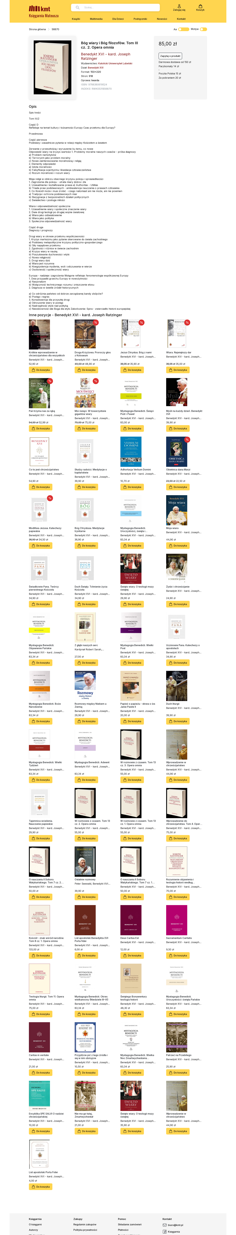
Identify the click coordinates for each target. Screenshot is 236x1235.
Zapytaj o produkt (170, 56)
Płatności (123, 1229)
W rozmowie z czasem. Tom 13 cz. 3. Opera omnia (138, 764)
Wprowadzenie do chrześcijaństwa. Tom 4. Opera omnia (183, 822)
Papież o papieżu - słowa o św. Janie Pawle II (137, 705)
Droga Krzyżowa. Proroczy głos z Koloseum (93, 354)
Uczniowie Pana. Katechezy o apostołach (183, 647)
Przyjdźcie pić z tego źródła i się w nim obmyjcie (91, 1057)
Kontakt (181, 18)
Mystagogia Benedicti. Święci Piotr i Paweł (137, 412)
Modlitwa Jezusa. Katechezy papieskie (45, 530)
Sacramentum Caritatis (179, 937)
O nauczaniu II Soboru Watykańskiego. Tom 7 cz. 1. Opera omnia (136, 881)
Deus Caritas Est (129, 937)
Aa (175, 29)
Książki (76, 18)
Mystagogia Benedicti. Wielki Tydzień (45, 764)
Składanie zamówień (130, 1224)
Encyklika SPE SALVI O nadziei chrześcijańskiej (46, 1115)
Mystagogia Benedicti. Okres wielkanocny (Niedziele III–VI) (91, 998)
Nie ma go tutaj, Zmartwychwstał (84, 1115)
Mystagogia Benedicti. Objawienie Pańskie (41, 647)
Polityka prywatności (85, 1229)
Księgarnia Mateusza (44, 15)
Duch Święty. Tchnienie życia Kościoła (91, 588)
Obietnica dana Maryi (178, 469)
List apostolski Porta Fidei (43, 1172)
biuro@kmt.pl (173, 1225)
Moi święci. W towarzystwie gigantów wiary (90, 412)
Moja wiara (172, 528)
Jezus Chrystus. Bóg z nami (136, 352)
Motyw (199, 29)
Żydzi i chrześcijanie (177, 586)
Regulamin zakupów (84, 1224)
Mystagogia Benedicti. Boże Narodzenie (45, 705)
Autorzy (33, 1229)
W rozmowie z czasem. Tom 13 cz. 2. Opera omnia (92, 822)
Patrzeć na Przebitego (178, 1055)
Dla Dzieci (118, 18)
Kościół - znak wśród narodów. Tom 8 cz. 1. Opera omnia (46, 939)
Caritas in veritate (39, 1055)
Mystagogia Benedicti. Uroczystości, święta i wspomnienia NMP (133, 530)
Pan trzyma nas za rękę (42, 410)
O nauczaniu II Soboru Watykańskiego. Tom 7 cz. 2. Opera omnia (45, 881)
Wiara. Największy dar (178, 352)
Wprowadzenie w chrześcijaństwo (176, 764)
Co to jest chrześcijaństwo (44, 469)
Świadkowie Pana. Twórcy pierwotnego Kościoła (44, 588)
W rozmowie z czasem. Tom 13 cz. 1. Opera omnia (138, 822)
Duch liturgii (172, 703)
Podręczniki (140, 18)
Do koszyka (41, 370)
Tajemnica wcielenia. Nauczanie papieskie (41, 822)
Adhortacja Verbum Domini (135, 469)
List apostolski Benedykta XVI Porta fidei (91, 939)
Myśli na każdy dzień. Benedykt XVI (184, 412)
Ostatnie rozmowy (85, 879)
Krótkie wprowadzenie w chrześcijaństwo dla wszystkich (47, 354)
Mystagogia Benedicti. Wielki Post (136, 647)
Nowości (162, 18)
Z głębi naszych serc (86, 645)
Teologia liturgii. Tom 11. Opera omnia (46, 998)
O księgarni (35, 1224)
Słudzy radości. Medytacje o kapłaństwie (91, 471)
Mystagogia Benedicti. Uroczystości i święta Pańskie (183, 998)
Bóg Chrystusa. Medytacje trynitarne (89, 530)
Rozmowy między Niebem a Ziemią (90, 705)
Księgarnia (171, 1232)
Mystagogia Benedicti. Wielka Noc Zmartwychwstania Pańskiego (137, 1057)
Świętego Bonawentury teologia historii (133, 998)
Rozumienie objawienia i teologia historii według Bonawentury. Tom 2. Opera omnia (182, 881)
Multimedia (96, 18)
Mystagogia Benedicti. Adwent (92, 762)
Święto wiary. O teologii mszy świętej (137, 588)
